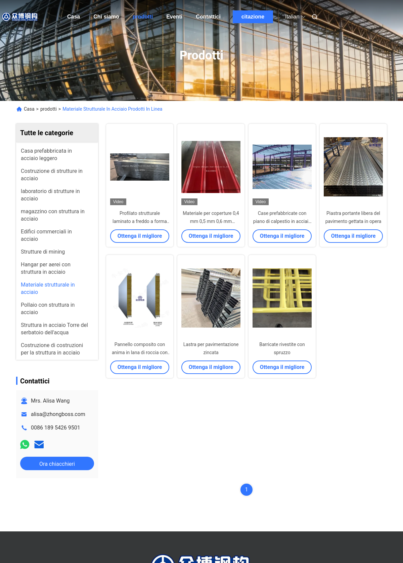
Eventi (174, 17)
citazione (252, 17)
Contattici (208, 17)
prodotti (143, 17)
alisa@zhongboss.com (58, 414)
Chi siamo (106, 17)
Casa (73, 17)
